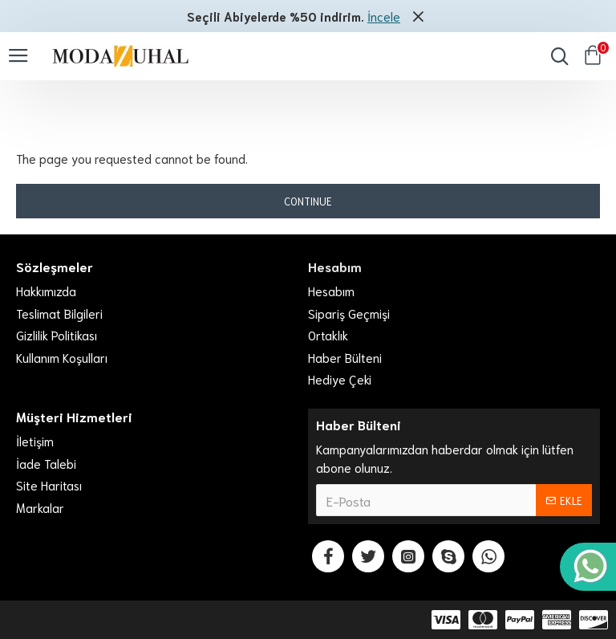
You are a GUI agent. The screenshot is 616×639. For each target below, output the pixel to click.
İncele (383, 16)
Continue (308, 201)
